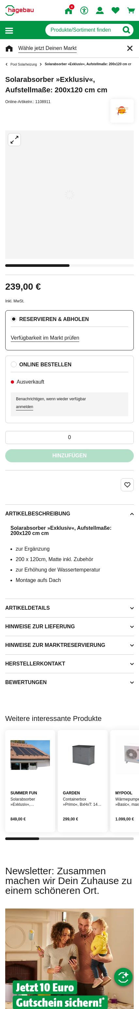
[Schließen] (130, 48)
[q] (82, 30)
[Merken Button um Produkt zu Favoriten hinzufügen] (127, 484)
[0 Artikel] (69, 437)
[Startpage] (19, 10)
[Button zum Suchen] (126, 30)
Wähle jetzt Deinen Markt (47, 48)
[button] (9, 30)
